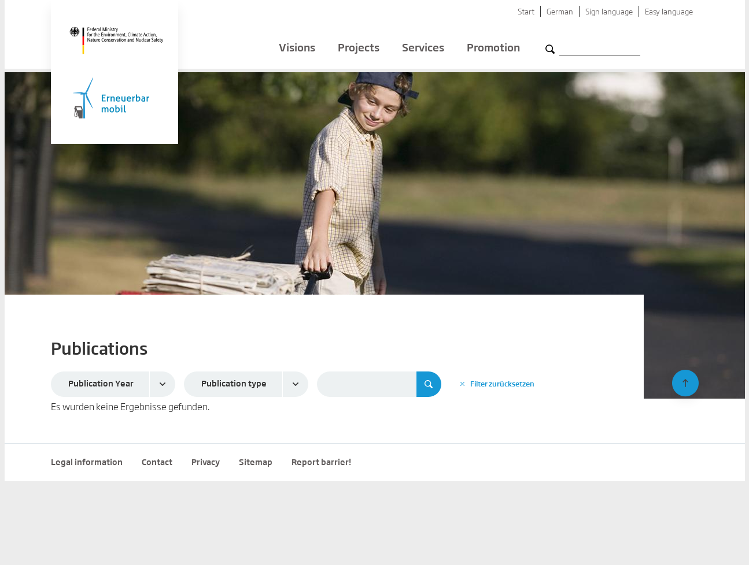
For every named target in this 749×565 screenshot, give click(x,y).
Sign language (609, 12)
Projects (358, 52)
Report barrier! (321, 463)
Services (423, 52)
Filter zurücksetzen (497, 384)
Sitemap (255, 463)
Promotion (493, 52)
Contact (157, 463)
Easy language (669, 12)
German (560, 12)
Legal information (87, 463)
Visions (297, 52)
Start (526, 12)
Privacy (205, 463)
